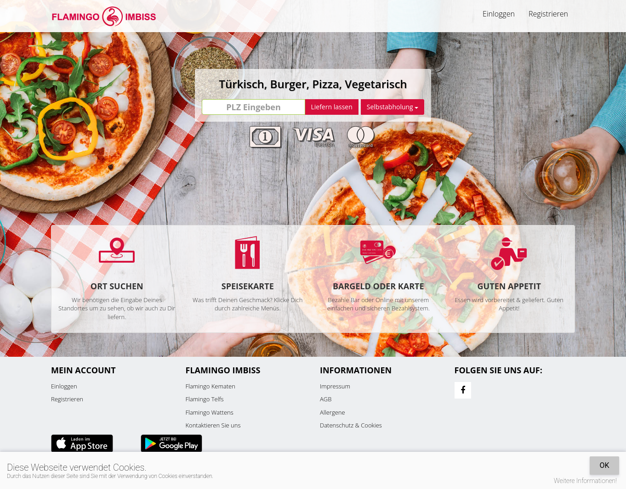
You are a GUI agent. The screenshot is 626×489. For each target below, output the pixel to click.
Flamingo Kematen (210, 386)
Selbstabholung (393, 106)
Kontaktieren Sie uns (213, 425)
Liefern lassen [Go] (331, 106)
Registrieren (548, 14)
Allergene (332, 412)
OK (604, 465)
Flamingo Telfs (205, 399)
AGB (325, 399)
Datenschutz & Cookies (351, 425)
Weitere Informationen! (585, 480)
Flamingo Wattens (209, 412)
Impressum (335, 386)
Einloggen (499, 14)
